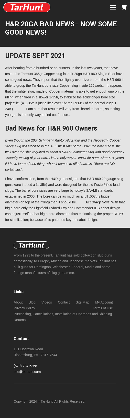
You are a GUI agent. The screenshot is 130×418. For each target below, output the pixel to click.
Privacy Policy (24, 308)
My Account (104, 302)
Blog (32, 302)
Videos (47, 302)
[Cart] (124, 7)
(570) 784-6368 (25, 366)
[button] (113, 7)
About (18, 302)
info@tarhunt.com (27, 372)
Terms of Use (103, 308)
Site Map (82, 302)
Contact (64, 302)
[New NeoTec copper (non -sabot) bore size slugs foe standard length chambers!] (26, 7)
